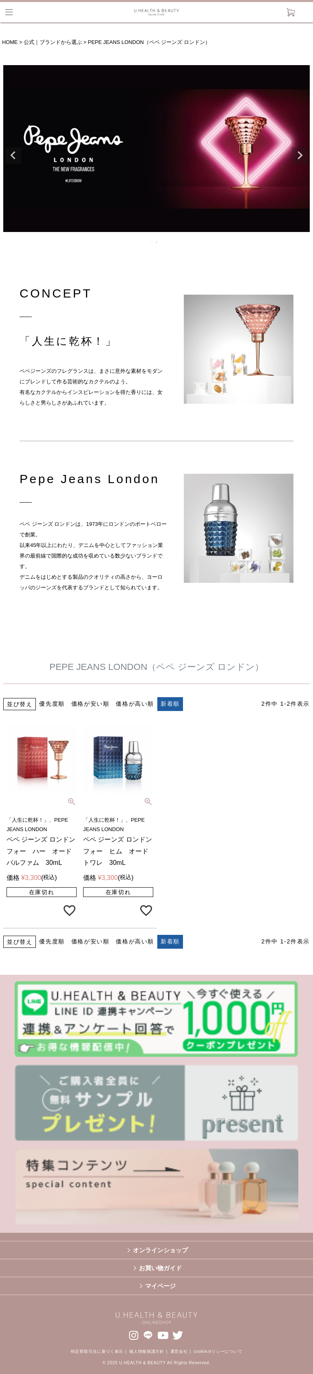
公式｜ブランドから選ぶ (53, 42)
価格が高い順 (135, 703)
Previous (13, 155)
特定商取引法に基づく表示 (97, 1351)
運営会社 (179, 1351)
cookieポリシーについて (218, 1351)
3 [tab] (163, 242)
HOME (10, 42)
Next (300, 155)
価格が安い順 (90, 703)
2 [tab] (157, 242)
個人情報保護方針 (146, 1351)
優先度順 (51, 703)
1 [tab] (151, 242)
